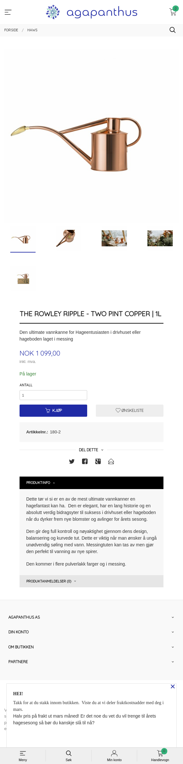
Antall (26, 385)
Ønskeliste (130, 410)
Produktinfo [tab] (38, 482)
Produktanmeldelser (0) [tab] (48, 581)
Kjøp (53, 410)
